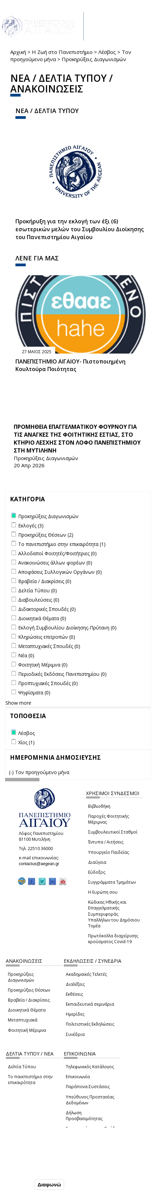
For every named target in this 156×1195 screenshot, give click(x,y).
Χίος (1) (26, 742)
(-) (12, 772)
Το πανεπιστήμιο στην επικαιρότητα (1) (62, 544)
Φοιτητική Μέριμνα (27, 1030)
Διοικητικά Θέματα (27, 1010)
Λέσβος (107, 51)
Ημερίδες (75, 1014)
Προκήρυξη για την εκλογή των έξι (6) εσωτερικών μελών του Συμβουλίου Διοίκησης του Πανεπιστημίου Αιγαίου (79, 229)
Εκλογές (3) (31, 525)
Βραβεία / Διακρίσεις (29, 1000)
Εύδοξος (96, 872)
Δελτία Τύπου (22, 1067)
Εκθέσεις (74, 994)
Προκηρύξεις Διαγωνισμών (21, 977)
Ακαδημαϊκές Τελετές (86, 974)
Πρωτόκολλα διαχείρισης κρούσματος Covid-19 (113, 939)
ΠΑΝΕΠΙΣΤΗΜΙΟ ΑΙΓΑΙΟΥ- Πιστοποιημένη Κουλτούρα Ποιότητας (70, 365)
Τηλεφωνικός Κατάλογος (90, 1067)
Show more (18, 703)
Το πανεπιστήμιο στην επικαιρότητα (30, 1079)
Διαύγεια (97, 862)
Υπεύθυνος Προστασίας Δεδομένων (90, 1100)
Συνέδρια (75, 1034)
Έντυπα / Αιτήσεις (105, 842)
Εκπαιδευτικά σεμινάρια (90, 1004)
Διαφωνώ (49, 1184)
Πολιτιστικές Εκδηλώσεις (90, 1024)
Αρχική (18, 51)
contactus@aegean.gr (41, 863)
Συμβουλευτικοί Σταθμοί (112, 832)
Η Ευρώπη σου (103, 892)
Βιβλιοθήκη (99, 806)
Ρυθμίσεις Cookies (28, 1169)
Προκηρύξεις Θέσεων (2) (45, 535)
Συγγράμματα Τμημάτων (112, 882)
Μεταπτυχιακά (22, 1020)
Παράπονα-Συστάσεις (88, 1087)
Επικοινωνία (78, 1077)
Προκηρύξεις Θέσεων (29, 990)
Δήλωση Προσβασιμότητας (84, 1115)
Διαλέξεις (75, 984)
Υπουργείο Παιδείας (108, 852)
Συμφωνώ (18, 1184)
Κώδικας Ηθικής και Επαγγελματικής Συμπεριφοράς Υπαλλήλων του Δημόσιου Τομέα (114, 914)
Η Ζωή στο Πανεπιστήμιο (62, 51)
